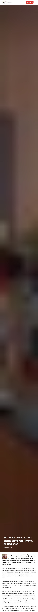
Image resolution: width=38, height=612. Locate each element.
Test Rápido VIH (30, 2)
